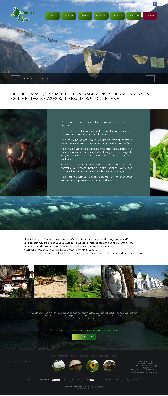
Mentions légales (97, 387)
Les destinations (84, 338)
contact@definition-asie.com (140, 4)
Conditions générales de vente (22, 363)
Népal (36, 79)
